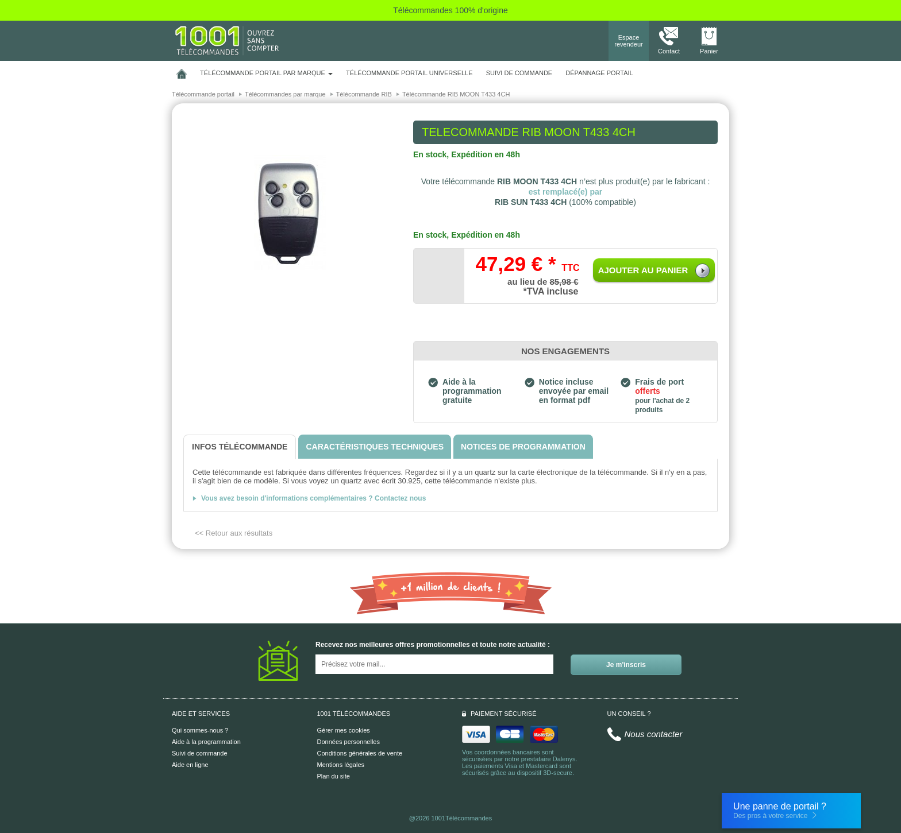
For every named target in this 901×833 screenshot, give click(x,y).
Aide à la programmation (206, 741)
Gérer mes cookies (343, 730)
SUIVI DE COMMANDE (519, 72)
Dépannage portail (599, 72)
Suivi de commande (200, 753)
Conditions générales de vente (360, 753)
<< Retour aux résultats (233, 533)
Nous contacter (654, 734)
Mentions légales (341, 764)
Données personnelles (348, 741)
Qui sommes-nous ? (200, 730)
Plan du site (333, 776)
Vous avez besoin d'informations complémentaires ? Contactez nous (313, 498)
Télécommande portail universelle (409, 72)
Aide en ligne (190, 764)
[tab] (239, 447)
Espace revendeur (628, 41)
